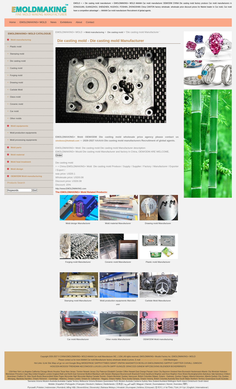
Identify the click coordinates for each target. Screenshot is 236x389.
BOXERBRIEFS (178, 366)
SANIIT (113, 363)
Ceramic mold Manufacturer (118, 262)
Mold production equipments (23, 133)
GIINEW (141, 366)
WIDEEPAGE (87, 363)
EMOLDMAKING (156, 363)
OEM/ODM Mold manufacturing (158, 339)
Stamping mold (17, 54)
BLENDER (165, 366)
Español (60, 384)
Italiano (98, 384)
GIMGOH (197, 363)
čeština (140, 387)
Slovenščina (82, 387)
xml (67, 363)
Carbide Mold (16, 90)
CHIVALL (188, 363)
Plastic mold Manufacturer (158, 262)
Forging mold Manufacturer (78, 262)
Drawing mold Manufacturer (158, 223)
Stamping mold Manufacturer (78, 301)
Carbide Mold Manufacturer (158, 301)
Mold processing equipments (23, 140)
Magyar (140, 384)
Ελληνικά (149, 387)
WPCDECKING (152, 366)
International (201, 387)
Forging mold (16, 75)
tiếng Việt (71, 387)
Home (12, 22)
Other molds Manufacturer (118, 339)
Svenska (178, 384)
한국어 (158, 387)
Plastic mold (15, 46)
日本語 (119, 384)
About (79, 22)
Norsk (169, 384)
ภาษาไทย (168, 387)
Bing (79, 363)
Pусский (31, 387)
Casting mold (16, 68)
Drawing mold (16, 82)
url (58, 363)
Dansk (148, 384)
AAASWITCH (131, 363)
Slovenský (94, 387)
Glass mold (15, 97)
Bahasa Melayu (108, 387)
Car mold (14, 111)
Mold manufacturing (95, 32)
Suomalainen (159, 384)
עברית (183, 387)
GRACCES (131, 366)
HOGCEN (54, 366)
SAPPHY (168, 363)
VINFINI (121, 363)
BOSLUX (143, 363)
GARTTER (178, 363)
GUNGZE (120, 366)
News (53, 22)
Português (70, 384)
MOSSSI (64, 366)
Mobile (51, 384)
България (131, 387)
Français (81, 384)
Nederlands (109, 384)
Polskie (40, 387)
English (190, 387)
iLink (45, 363)
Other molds (16, 118)
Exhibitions (66, 22)
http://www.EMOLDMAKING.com (70, 188)
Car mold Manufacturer (78, 339)
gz (61, 363)
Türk (176, 387)
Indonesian (50, 387)
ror (63, 363)
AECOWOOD (86, 366)
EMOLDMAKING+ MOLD (33, 22)
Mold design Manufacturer (78, 223)
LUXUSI (97, 366)
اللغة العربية (129, 384)
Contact (90, 22)
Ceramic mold (16, 104)
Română (61, 387)
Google (72, 363)
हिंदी (185, 384)
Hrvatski (121, 387)
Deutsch (90, 384)
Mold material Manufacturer (118, 223)
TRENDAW (74, 366)
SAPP (113, 366)
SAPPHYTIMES (102, 363)
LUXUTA (105, 366)
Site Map (52, 363)
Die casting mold (18, 61)
